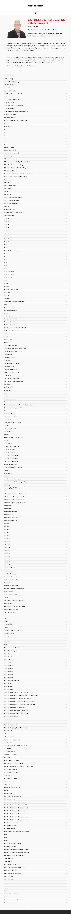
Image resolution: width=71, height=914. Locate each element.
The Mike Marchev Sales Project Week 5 (15, 805)
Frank (5, 396)
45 (4, 129)
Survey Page (7, 775)
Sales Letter (7, 683)
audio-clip (7, 292)
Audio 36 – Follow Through (11, 251)
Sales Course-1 (8, 662)
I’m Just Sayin (8, 443)
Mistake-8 (7, 562)
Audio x (6, 280)
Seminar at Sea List (9, 751)
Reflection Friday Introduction (13, 630)
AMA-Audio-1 (7, 191)
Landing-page (8, 473)
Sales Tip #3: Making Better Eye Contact (15, 728)
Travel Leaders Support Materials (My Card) (16, 852)
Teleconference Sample (11, 778)
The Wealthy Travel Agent (11, 822)
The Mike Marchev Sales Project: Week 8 (15, 817)
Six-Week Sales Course (10, 754)
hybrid (6, 440)
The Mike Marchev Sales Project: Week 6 (15, 811)
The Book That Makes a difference (14, 796)
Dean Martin (7, 375)
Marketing (7, 485)
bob (5, 307)
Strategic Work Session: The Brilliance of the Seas (18, 766)
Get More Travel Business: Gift (13, 408)
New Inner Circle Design (11, 585)
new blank (7, 582)
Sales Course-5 (8, 674)
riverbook (7, 642)
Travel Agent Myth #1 (10, 846)
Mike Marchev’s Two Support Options (15, 502)
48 (4, 138)
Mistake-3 (7, 547)
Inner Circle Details (9, 449)
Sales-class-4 (8, 731)
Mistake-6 (7, 556)
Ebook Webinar (8, 390)
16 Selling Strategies (10, 91)
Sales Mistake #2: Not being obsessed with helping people (21, 695)
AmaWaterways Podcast (11, 203)
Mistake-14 (7, 538)
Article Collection (9, 215)
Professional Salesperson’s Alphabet (14, 606)
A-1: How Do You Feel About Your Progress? (16, 168)
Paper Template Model (10, 594)
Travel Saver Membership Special (13, 855)
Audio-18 (6, 283)
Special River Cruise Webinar (12, 760)
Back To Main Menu (51, 30)
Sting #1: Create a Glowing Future (14, 763)
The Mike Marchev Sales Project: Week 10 (16, 808)
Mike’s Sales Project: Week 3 (12, 517)
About (6, 179)
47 (4, 135)
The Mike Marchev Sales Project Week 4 (15, 802)
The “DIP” (7, 790)
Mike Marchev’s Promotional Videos (14, 499)
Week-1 (6, 897)
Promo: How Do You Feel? (11, 609)
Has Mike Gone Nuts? (10, 428)
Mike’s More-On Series (10, 511)
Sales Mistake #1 (9, 689)
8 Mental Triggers (9, 156)
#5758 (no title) (8, 79)
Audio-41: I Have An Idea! (11, 289)
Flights (6, 393)
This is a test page (9, 828)
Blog (5, 304)
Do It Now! (7, 384)
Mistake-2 (7, 544)
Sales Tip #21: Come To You (12, 725)
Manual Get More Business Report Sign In (16, 482)
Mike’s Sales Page (9, 514)
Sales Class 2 (8, 657)
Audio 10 (6, 218)
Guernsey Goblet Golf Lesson (12, 422)
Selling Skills (7, 748)
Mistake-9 (7, 565)
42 (4, 123)
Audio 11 (6, 221)
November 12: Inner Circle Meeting (14, 588)
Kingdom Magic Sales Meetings (13, 467)
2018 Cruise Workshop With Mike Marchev (16, 111)
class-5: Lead (8, 339)
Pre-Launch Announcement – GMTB (14, 600)
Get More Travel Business (11, 402)
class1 (6, 342)
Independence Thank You (11, 446)
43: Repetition (8, 126)
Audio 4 (6, 254)
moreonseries (35, 5)
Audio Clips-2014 (9, 271)
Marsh (6, 491)
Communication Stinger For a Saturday (15, 348)
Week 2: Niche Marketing (11, 894)
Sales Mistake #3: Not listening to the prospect (17, 698)
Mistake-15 (7, 541)
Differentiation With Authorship (13, 381)
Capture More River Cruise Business (14, 331)
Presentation (8, 603)
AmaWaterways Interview (11, 200)
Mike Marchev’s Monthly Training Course (15, 497)
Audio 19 (6, 242)
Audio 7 (6, 262)
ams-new (6, 206)
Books (6, 313)
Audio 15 (6, 233)
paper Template (8, 591)
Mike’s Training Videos (10, 520)
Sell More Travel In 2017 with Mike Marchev (16, 745)
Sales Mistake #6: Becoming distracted (15, 707)
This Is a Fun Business (10, 825)
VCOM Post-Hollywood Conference (14, 867)
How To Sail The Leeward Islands (13, 437)
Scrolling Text (8, 742)
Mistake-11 (7, 529)
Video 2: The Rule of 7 (10, 870)
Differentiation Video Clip (11, 378)
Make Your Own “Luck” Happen (13, 479)
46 (4, 132)
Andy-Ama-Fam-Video (10, 209)
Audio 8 (6, 265)
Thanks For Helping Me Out (12, 787)
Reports (6, 636)
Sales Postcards (8, 719)
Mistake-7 (7, 559)
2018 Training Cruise (10, 114)
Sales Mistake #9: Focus (11, 716)
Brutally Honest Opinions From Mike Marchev (17, 328)
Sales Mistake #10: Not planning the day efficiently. (19, 692)
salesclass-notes (9, 737)
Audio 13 (6, 227)
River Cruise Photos (10, 639)
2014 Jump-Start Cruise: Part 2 (13, 94)
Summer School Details (10, 769)
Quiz (5, 618)
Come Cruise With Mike (10, 345)
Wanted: (6, 891)
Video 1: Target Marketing (11, 82)
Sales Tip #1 (7, 722)
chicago (6, 334)
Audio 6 (6, 259)
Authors (6, 295)
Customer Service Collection (12, 372)
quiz (5, 615)
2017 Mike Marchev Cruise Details (13, 105)
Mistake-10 (7, 526)
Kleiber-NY (7, 470)
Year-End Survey (9, 903)
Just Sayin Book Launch (11, 464)
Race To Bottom (9, 624)
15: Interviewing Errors (10, 88)
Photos (6, 597)
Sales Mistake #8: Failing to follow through (16, 713)
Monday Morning (9, 571)
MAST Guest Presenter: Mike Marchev (15, 494)
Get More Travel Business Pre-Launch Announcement (19, 405)
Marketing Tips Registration (12, 488)
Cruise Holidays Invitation (11, 363)
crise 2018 (7, 360)
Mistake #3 (31, 30)
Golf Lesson (7, 419)
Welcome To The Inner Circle (12, 900)
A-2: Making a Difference (11, 171)
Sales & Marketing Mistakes (12, 648)
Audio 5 (6, 256)
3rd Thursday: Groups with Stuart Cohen (15, 120)
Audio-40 (6, 286)
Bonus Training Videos (10, 310)
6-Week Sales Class (9, 147)
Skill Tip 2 (7, 757)
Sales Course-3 (8, 668)
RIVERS (6, 645)
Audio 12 (6, 224)
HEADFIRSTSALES (9, 431)
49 (4, 141)
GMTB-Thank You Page (10, 417)
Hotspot (6, 434)
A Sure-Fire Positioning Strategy (13, 165)
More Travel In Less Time (11, 577)
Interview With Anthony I (11, 461)
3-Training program (9, 117)
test (5, 781)
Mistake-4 (7, 550)
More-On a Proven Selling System (13, 580)
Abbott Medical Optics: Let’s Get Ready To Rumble (18, 174)
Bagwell (6, 298)
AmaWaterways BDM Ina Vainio (13, 197)
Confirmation (8, 354)
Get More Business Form (11, 399)
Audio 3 (6, 248)
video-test (7, 882)
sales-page (7, 734)
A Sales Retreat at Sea (10, 159)
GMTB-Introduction (9, 414)
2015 (5, 96)
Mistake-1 (7, 523)
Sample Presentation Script (12, 740)
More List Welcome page (11, 574)
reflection (7, 627)
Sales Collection (8, 660)
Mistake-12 (7, 532)
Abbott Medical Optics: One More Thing (15, 176)
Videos (6, 885)
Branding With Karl (9, 322)
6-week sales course (10, 150)
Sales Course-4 (8, 671)
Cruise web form (9, 366)
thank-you (7, 784)
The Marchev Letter (10, 799)
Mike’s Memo (7, 505)
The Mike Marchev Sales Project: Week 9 (15, 820)
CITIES (6, 337)
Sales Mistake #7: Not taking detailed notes (16, 710)
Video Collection (9, 876)
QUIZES (6, 621)
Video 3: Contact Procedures (12, 873)
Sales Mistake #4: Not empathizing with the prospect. (19, 701)
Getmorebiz (7, 411)
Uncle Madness (8, 858)
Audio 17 (6, 239)
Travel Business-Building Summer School (16, 849)
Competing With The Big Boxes (13, 351)
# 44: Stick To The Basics (11, 85)
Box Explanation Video (10, 319)
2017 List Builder (9, 102)
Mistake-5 (7, 553)
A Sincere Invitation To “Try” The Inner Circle (17, 162)
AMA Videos (7, 188)
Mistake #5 (40, 30)
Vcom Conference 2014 (10, 864)
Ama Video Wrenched (10, 185)
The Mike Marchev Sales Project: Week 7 (15, 814)
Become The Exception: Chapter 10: (14, 301)
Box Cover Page (8, 316)
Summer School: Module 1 (11, 772)
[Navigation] (35, 13)
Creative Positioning (10, 357)
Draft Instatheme (9, 387)
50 (4, 144)
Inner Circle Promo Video (11, 458)
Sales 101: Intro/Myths (10, 651)
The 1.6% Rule (8, 793)
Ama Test (6, 182)
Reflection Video (9, 633)
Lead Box (7, 476)
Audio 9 (6, 268)
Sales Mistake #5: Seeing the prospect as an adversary (20, 704)
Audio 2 (6, 245)
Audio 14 (6, 230)
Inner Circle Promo (9, 452)
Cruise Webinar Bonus (10, 369)
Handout (6, 425)
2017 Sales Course (9, 108)
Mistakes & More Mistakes (11, 568)
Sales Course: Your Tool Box (12, 680)
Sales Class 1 (8, 654)
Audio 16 (6, 236)
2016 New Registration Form (12, 99)
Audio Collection (9, 274)
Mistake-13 (7, 535)
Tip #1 (6, 834)
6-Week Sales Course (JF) (11, 153)
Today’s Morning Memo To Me (12, 843)
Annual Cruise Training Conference (14, 212)
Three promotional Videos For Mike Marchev (17, 831)
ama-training (7, 194)
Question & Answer (9, 612)
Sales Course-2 (8, 665)
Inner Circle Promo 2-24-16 (11, 455)
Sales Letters (8, 686)
